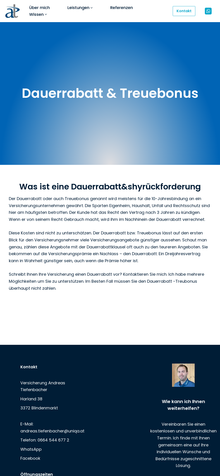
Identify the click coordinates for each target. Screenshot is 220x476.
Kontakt (184, 11)
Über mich (39, 7)
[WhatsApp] (208, 11)
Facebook (30, 458)
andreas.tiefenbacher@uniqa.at (52, 431)
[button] (92, 8)
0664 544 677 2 (53, 440)
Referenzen (121, 7)
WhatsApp (31, 449)
